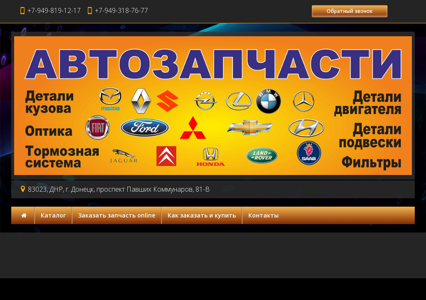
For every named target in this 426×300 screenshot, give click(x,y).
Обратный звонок (350, 11)
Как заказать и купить (202, 215)
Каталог (53, 215)
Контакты (263, 215)
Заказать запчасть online (116, 215)
